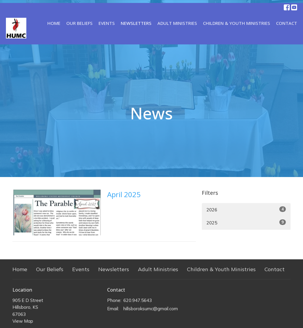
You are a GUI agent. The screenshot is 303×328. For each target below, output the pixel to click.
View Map (22, 321)
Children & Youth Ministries (236, 23)
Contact (286, 23)
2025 (246, 222)
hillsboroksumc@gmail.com (150, 308)
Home (53, 23)
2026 (246, 209)
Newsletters (136, 23)
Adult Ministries (177, 23)
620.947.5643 (137, 300)
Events (107, 23)
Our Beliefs (79, 23)
